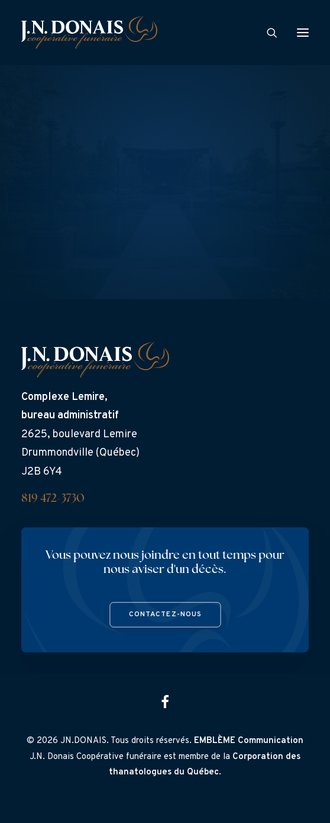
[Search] (266, 32)
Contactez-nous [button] (165, 614)
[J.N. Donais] (89, 32)
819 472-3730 (53, 499)
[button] (303, 32)
